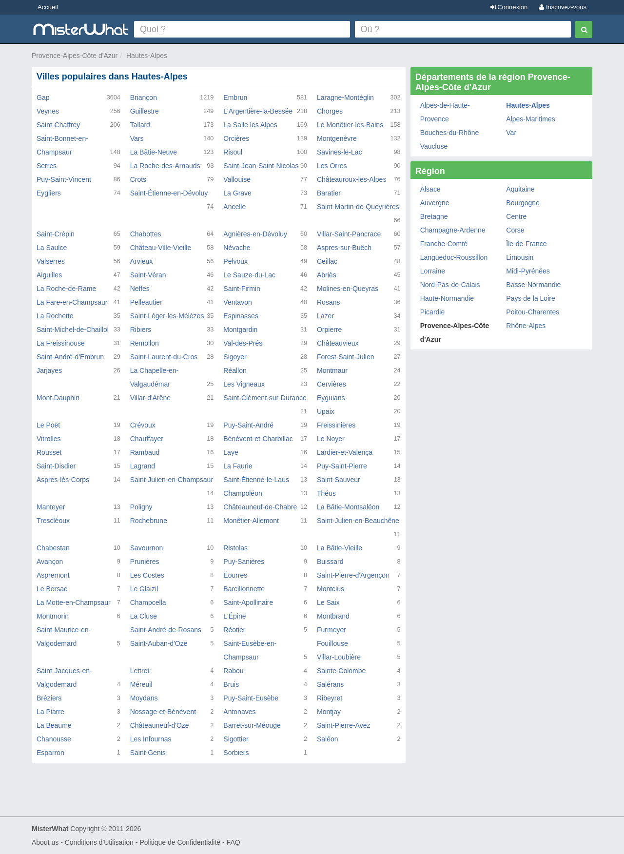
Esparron (50, 753)
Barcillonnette (244, 589)
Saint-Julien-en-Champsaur (171, 480)
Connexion (509, 7)
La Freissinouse (61, 343)
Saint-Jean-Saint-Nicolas (260, 166)
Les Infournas (151, 739)
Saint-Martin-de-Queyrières (358, 207)
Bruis (231, 684)
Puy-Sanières (243, 561)
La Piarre (50, 712)
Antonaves (239, 712)
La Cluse (143, 616)
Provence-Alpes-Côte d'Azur (74, 55)
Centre (516, 216)
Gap (43, 97)
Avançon (50, 561)
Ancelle (234, 207)
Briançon (143, 97)
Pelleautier (146, 302)
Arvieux (141, 261)
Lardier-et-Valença (344, 452)
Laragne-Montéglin (345, 97)
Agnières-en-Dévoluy (255, 234)
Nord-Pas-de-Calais (450, 285)
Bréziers (49, 698)
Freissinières (336, 425)
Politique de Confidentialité (179, 842)
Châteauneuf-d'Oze (159, 725)
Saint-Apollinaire (248, 602)
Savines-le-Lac (339, 152)
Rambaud (145, 452)
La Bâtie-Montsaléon (348, 507)
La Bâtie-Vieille (339, 548)
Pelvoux (235, 261)
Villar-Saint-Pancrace (349, 234)
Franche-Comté (444, 244)
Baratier (329, 193)
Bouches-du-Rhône (449, 132)
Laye (230, 452)
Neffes (140, 288)
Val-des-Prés (242, 343)
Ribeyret (329, 698)
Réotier (234, 630)
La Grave (237, 193)
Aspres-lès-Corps (63, 480)
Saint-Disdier (56, 466)
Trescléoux (53, 520)
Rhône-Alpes (526, 326)
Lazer (325, 316)
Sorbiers (236, 753)
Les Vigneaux (244, 384)
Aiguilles (49, 275)
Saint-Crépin (56, 234)
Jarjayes (49, 370)
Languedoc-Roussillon (454, 257)
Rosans (328, 302)
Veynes (48, 111)
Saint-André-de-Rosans (165, 630)
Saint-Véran (148, 275)
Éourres (235, 575)
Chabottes (145, 234)
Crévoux (143, 425)
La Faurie (237, 466)
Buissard (330, 561)
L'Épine (234, 616)
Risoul (232, 152)
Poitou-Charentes (532, 312)
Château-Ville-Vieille (161, 248)
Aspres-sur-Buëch (344, 248)
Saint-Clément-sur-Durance (264, 398)
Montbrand (333, 616)
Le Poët (48, 425)
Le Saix (328, 602)
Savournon (146, 548)
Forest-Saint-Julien (345, 357)
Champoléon (242, 493)
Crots (138, 179)
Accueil (48, 7)
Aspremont (53, 575)
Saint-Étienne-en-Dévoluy (169, 193)
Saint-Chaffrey (58, 125)
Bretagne (434, 216)
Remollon (144, 343)
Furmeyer (331, 630)
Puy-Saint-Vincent (64, 179)
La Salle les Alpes (250, 125)
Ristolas (235, 548)
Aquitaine (520, 189)
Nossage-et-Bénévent (163, 712)
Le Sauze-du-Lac (249, 275)
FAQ (233, 842)
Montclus (330, 589)
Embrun (235, 97)
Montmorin (53, 616)
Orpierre (329, 329)
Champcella (148, 602)
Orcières (236, 138)
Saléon (327, 739)
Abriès (326, 275)
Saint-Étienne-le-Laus (256, 480)
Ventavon (237, 302)
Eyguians (331, 398)
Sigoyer (234, 357)
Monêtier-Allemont (251, 520)
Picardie (432, 312)
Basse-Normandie (533, 285)
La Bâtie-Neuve (153, 152)
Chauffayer (146, 439)
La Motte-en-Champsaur (74, 602)
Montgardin (240, 329)
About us (45, 842)
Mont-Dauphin (58, 398)
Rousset (49, 452)
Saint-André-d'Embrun (70, 357)
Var (511, 132)
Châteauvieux (338, 343)
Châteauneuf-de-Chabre (260, 507)
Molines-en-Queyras (347, 288)
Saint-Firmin (241, 288)
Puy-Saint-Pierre (342, 466)
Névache (236, 248)
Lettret (140, 671)
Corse (515, 230)
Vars (137, 138)
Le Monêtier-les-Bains (350, 125)
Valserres (51, 261)
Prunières (144, 561)
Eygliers (49, 193)
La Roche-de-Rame (66, 288)
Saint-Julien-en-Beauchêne (358, 520)
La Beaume (54, 725)
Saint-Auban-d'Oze (159, 643)
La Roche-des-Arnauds (165, 166)
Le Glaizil (144, 589)
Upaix (325, 411)
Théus (326, 493)
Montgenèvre (337, 138)
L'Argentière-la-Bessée (257, 111)
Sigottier (235, 739)
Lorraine (432, 271)
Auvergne (434, 203)
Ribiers (141, 329)
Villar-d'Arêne (150, 398)
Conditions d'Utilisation (99, 842)
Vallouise (237, 179)
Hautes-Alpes (146, 55)
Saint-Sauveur (338, 480)
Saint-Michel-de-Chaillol (73, 329)
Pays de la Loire (530, 298)
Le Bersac (52, 589)
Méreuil (141, 684)
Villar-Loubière (339, 657)
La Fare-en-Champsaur (72, 302)
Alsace (430, 189)
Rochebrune (148, 520)
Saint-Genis (148, 753)
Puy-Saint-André (248, 425)
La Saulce (52, 248)
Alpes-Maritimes (530, 119)
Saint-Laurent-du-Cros (164, 357)
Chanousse (54, 739)
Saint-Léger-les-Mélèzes (167, 316)
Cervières (331, 384)
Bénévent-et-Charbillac (257, 439)
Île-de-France (526, 244)
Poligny (141, 507)
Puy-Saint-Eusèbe (250, 698)
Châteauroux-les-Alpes (351, 179)
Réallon (234, 370)
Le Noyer (331, 439)
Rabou (233, 671)
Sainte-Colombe (341, 671)
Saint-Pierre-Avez (343, 725)
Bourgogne (523, 203)
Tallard (140, 125)
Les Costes (147, 575)
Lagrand (142, 466)
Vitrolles (49, 439)
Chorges (330, 111)
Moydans (144, 698)
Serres (47, 166)
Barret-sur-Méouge (252, 725)
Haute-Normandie (447, 298)
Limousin (519, 257)
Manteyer (51, 507)
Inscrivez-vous (562, 7)
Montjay (329, 712)
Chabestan (53, 548)
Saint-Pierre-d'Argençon (353, 575)
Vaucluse (434, 146)
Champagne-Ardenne (453, 230)
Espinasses (240, 316)
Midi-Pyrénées (527, 271)
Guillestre (144, 111)
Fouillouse (332, 643)
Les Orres (332, 166)
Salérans (330, 684)
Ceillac (327, 261)
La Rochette (55, 316)
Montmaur (332, 370)
